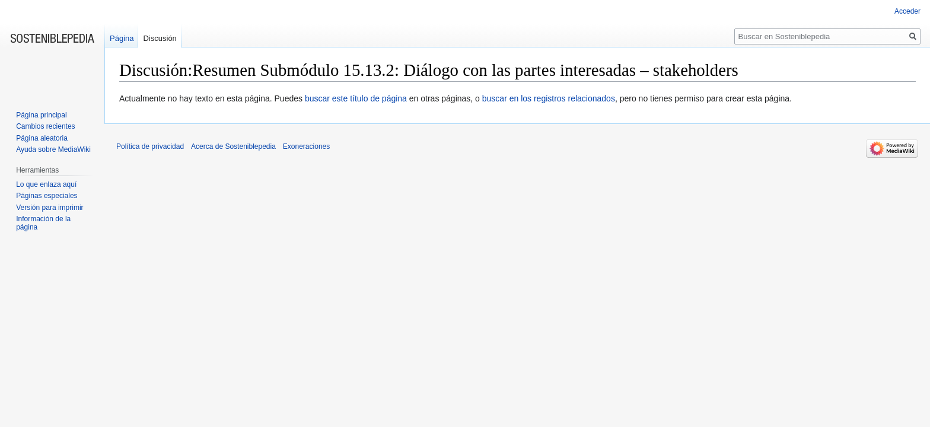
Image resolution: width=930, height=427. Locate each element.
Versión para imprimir (49, 207)
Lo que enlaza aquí (46, 184)
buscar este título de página (356, 98)
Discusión (159, 38)
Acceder (907, 11)
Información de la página (43, 223)
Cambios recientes (45, 126)
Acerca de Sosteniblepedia (233, 146)
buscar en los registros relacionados (548, 98)
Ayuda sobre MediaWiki (53, 149)
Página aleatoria (42, 138)
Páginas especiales (46, 196)
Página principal (41, 115)
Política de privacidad (150, 146)
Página (121, 38)
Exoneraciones (306, 146)
